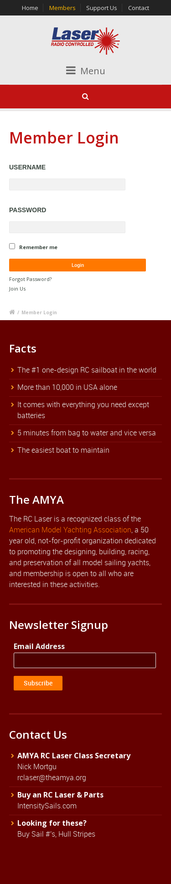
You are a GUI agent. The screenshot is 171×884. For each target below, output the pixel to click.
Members (62, 8)
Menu (85, 71)
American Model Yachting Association (70, 530)
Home (30, 8)
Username (27, 167)
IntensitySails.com (47, 806)
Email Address (39, 646)
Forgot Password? (30, 279)
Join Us (17, 288)
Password (27, 210)
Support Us (101, 8)
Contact (138, 8)
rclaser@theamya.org (51, 777)
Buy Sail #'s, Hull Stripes (56, 834)
